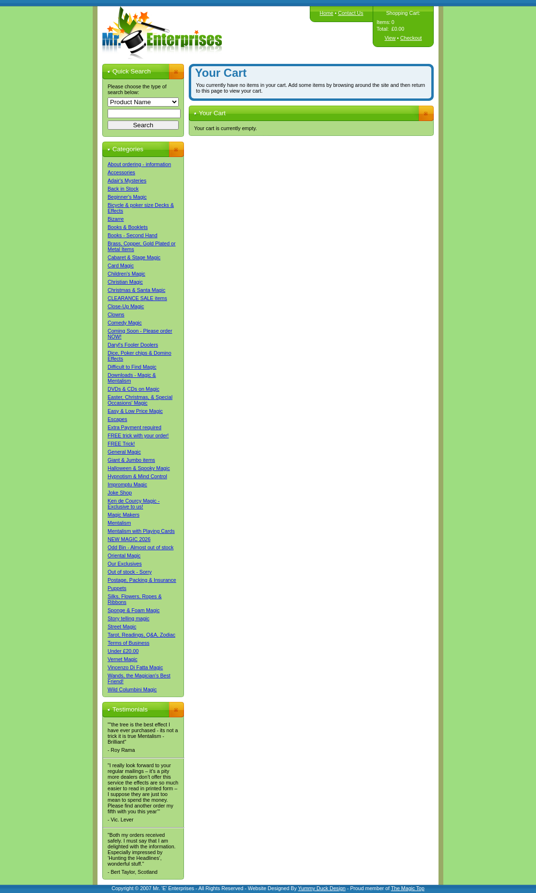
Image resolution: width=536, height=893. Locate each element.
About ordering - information (139, 164)
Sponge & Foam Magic (133, 610)
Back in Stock (123, 189)
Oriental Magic (124, 555)
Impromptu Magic (127, 484)
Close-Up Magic (126, 306)
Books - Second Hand (133, 235)
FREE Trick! (121, 443)
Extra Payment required (134, 427)
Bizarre (116, 219)
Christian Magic (125, 282)
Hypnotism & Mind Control (137, 476)
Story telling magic (128, 618)
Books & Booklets (128, 227)
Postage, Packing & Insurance (142, 580)
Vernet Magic (122, 659)
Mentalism (119, 523)
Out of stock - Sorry (130, 572)
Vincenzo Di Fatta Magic (135, 667)
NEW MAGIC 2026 (129, 539)
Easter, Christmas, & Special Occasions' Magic (140, 400)
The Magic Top (408, 888)
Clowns (116, 314)
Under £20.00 (123, 651)
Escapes (117, 419)
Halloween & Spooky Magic (139, 468)
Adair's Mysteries (127, 180)
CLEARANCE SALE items (137, 298)
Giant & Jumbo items (131, 460)
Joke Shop (120, 492)
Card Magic (121, 265)
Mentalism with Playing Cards (141, 531)
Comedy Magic (125, 323)
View (390, 38)
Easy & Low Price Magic (135, 411)
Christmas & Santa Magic (136, 290)
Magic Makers (123, 515)
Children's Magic (126, 274)
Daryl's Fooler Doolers (133, 345)
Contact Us (351, 13)
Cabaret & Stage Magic (134, 257)
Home (326, 13)
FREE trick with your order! (138, 435)
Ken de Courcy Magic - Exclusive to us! (133, 503)
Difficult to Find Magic (132, 367)
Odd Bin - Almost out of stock (140, 547)
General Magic (124, 452)
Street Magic (122, 626)
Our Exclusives (125, 564)
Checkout (411, 38)
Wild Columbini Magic (132, 689)
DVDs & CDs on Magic (133, 389)
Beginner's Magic (127, 197)
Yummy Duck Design (322, 888)
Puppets (117, 588)
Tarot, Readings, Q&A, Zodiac (141, 635)
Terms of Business (128, 643)
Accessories (121, 172)
